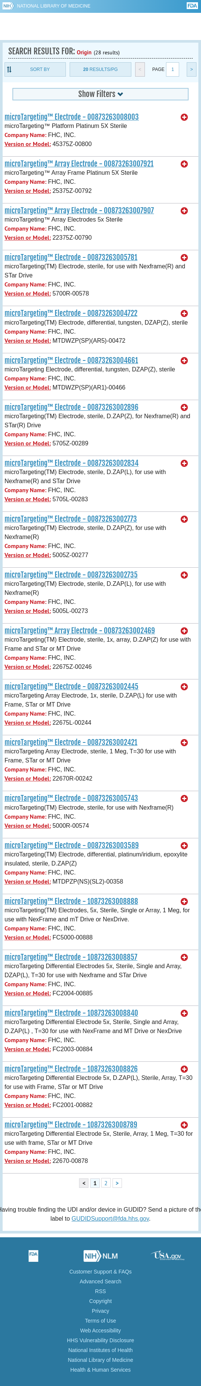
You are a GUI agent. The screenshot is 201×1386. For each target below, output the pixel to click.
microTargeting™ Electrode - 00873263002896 (72, 407)
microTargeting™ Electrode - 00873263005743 (71, 798)
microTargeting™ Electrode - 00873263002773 (71, 519)
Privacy (100, 1311)
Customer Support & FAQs (100, 1272)
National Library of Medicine (53, 6)
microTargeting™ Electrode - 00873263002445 (72, 686)
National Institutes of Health (100, 1350)
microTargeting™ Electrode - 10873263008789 (71, 1124)
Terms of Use (100, 1321)
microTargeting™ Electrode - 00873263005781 (71, 257)
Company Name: (25, 135)
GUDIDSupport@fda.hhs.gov (110, 1218)
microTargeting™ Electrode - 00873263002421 (71, 742)
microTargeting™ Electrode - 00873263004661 (71, 360)
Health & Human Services (100, 1370)
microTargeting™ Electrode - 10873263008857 (71, 957)
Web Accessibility (100, 1330)
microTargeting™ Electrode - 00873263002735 (71, 574)
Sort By (40, 69)
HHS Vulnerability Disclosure (100, 1340)
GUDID (101, 26)
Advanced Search (101, 1281)
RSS (100, 1291)
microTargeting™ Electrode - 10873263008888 (71, 901)
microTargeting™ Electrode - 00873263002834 (72, 463)
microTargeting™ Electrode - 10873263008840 (71, 1013)
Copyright (100, 1301)
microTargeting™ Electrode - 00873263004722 (71, 313)
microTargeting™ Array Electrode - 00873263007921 (79, 163)
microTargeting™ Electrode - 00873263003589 (72, 845)
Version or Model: (28, 144)
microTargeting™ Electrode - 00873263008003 (72, 117)
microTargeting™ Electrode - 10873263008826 (71, 1068)
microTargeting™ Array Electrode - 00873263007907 (79, 210)
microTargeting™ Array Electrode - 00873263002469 (80, 630)
